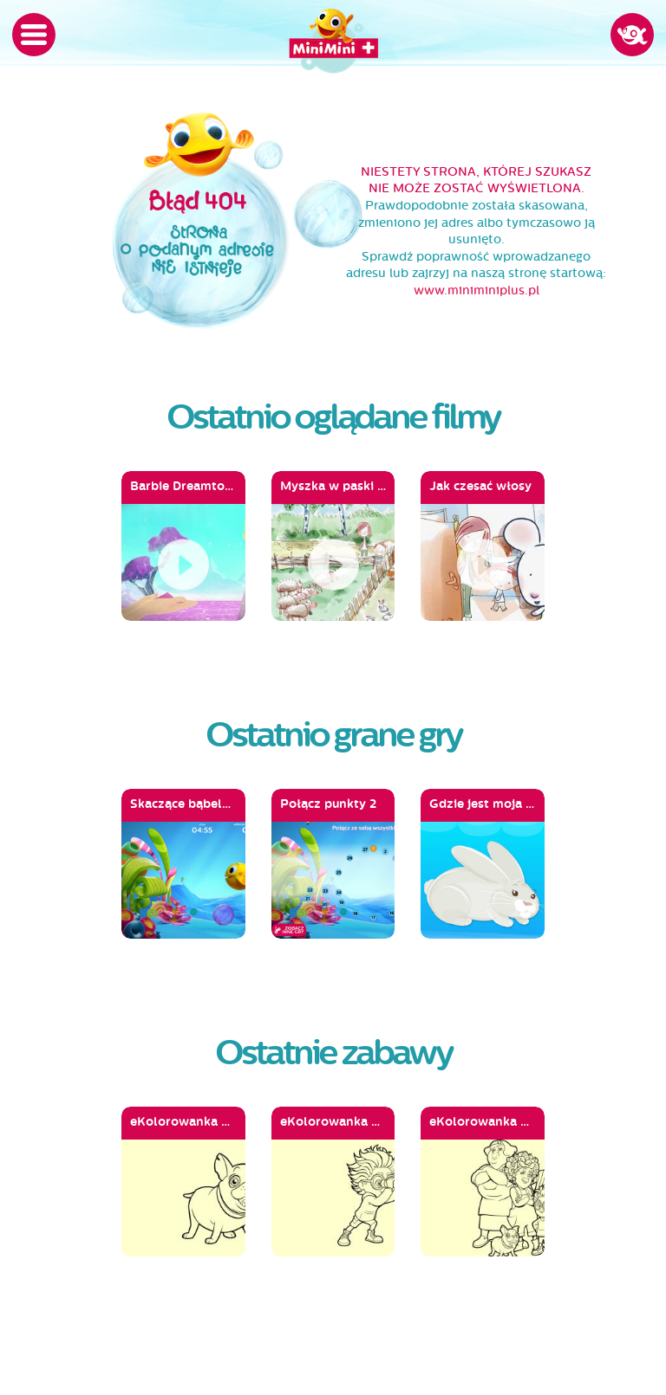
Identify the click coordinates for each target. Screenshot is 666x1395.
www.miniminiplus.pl (476, 290)
